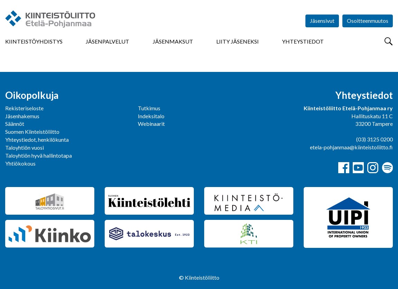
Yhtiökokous (20, 163)
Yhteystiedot (303, 41)
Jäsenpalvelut (107, 41)
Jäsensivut (322, 20)
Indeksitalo (151, 116)
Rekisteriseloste (24, 108)
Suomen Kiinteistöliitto (32, 131)
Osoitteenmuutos (367, 20)
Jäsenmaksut (173, 41)
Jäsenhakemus (22, 116)
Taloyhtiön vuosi (24, 147)
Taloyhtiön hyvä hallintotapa (38, 155)
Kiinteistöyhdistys (34, 41)
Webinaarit (151, 123)
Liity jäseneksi (237, 41)
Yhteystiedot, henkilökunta (37, 139)
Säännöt (14, 123)
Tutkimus (149, 108)
